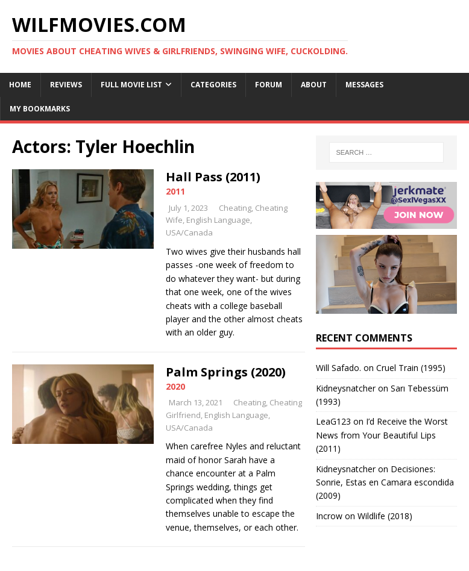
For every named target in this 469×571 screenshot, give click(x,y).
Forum (268, 85)
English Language (218, 219)
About (314, 85)
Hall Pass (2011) (213, 177)
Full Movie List (131, 85)
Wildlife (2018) (384, 516)
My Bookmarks (40, 109)
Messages (364, 85)
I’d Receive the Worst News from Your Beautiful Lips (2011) (382, 435)
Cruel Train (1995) (410, 367)
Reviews (66, 85)
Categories (213, 85)
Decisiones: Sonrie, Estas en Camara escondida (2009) (385, 482)
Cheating (235, 207)
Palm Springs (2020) (226, 372)
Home (20, 85)
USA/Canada (189, 232)
